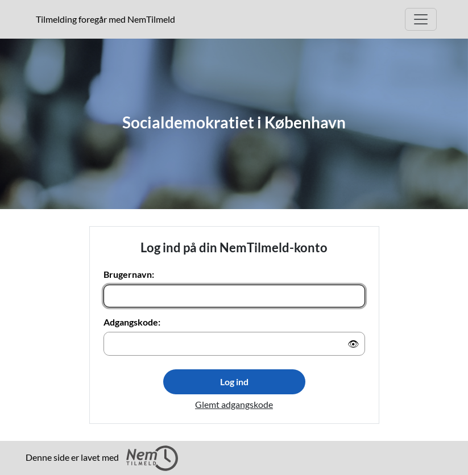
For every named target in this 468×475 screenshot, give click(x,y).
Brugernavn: (128, 274)
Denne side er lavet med (102, 458)
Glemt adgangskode (234, 404)
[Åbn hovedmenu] (421, 19)
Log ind (234, 381)
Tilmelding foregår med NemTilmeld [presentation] (105, 19)
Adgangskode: (131, 321)
